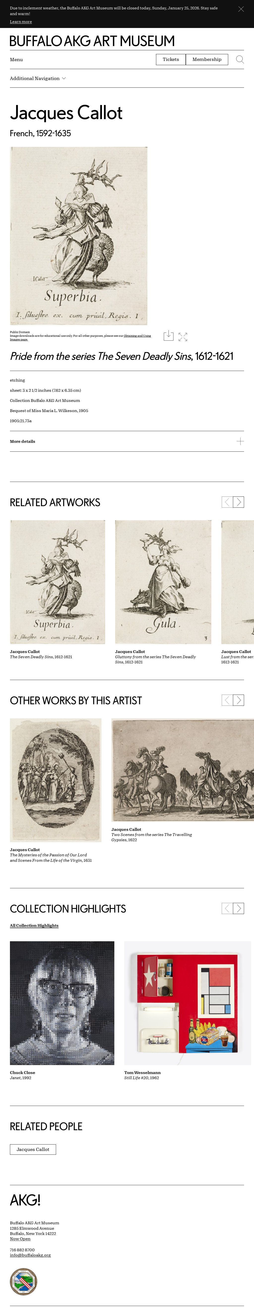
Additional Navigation (38, 78)
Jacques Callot (66, 111)
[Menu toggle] (16, 59)
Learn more (21, 21)
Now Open (20, 1238)
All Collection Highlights (34, 925)
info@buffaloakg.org (30, 1255)
